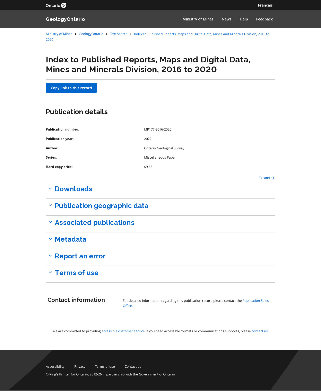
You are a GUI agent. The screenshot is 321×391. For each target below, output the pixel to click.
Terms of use (105, 366)
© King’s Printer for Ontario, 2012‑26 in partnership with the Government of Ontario (110, 374)
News (227, 19)
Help (244, 19)
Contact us (133, 366)
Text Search (118, 34)
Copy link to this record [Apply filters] (71, 87)
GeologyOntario (91, 34)
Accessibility (55, 366)
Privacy (79, 366)
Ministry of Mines (198, 19)
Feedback (264, 19)
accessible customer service (123, 331)
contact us (260, 331)
